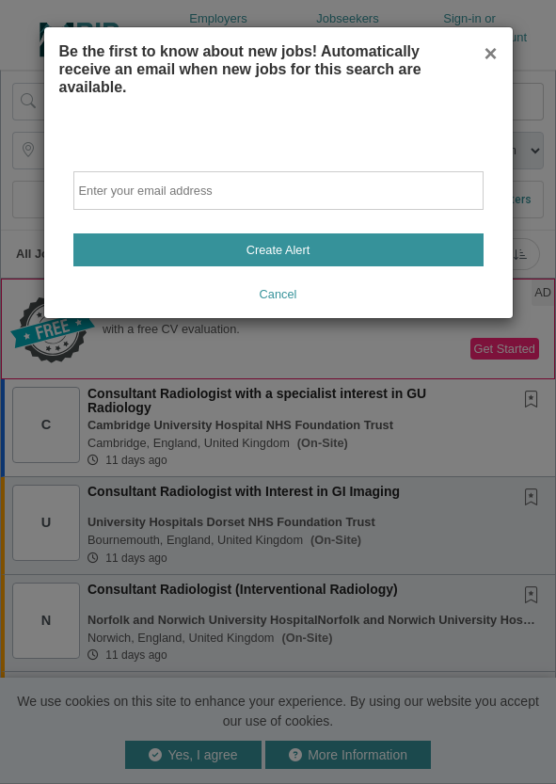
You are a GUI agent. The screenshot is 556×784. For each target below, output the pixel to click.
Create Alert (278, 250)
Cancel (278, 294)
